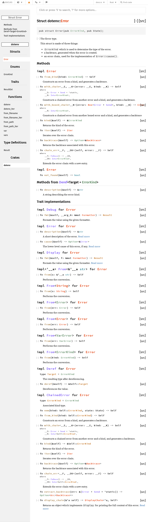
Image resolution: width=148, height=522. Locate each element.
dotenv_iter (9, 109)
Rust (112, 2)
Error (6, 59)
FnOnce (54, 156)
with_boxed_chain (56, 104)
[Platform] (38, 2)
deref (48, 383)
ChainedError (58, 395)
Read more (84, 236)
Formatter (88, 215)
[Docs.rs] (7, 2)
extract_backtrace (57, 491)
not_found (51, 175)
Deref (63, 182)
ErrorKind (8, 74)
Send (62, 92)
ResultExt (8, 89)
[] (136, 21)
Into (53, 95)
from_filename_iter (13, 117)
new (46, 410)
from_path (9, 122)
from (47, 274)
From (62, 269)
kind (47, 120)
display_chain (54, 500)
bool (77, 175)
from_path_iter (11, 126)
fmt (46, 215)
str (81, 189)
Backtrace (93, 140)
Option (78, 140)
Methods (8, 25)
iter (47, 130)
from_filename (11, 113)
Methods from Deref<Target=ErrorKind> (15, 30)
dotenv (15, 44)
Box (90, 104)
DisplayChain (94, 500)
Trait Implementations (14, 36)
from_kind (51, 76)
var (5, 131)
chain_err (51, 150)
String (62, 286)
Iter (70, 130)
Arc (52, 495)
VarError (64, 335)
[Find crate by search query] (135, 2)
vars (6, 135)
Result (7, 150)
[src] (142, 21)
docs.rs (99, 2)
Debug (51, 210)
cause (48, 241)
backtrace (51, 140)
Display (53, 253)
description (52, 189)
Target (51, 374)
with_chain (51, 86)
